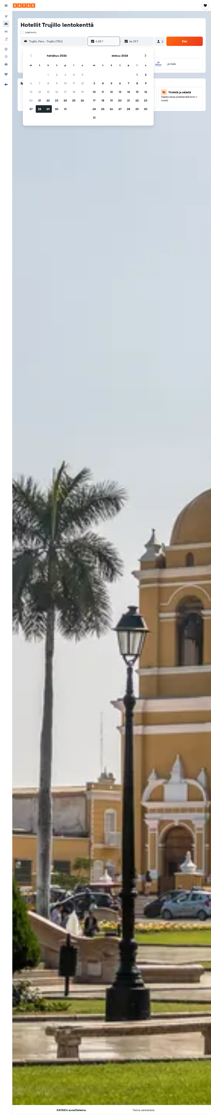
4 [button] (74, 74)
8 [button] (48, 83)
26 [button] (82, 100)
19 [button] (82, 92)
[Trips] (6, 74)
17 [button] (65, 92)
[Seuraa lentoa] (6, 56)
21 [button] (39, 100)
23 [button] (56, 100)
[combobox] (57, 41)
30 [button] (56, 109)
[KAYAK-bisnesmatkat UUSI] (6, 64)
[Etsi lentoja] (6, 16)
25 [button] (73, 100)
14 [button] (39, 92)
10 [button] (65, 83)
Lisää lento (30, 32)
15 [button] (48, 92)
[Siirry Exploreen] (6, 49)
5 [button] (82, 74)
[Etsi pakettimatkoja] (6, 39)
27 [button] (31, 109)
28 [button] (39, 109)
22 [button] (48, 100)
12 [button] (82, 83)
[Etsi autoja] (6, 31)
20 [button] (31, 100)
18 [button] (74, 92)
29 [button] (48, 109)
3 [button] (65, 74)
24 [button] (65, 100)
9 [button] (57, 83)
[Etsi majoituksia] (6, 24)
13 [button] (31, 92)
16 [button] (56, 92)
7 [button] (39, 83)
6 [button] (31, 83)
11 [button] (74, 83)
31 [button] (65, 109)
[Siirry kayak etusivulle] (24, 5)
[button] (6, 5)
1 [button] (48, 74)
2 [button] (57, 74)
